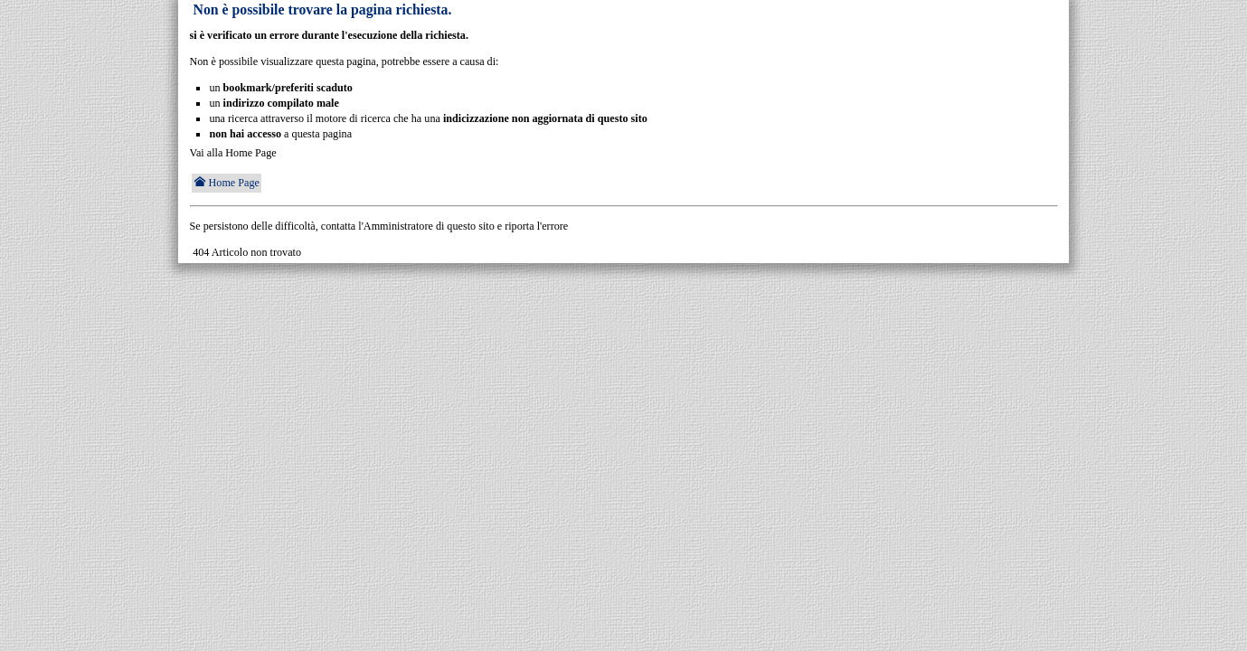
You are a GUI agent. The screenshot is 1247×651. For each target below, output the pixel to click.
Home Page (227, 182)
